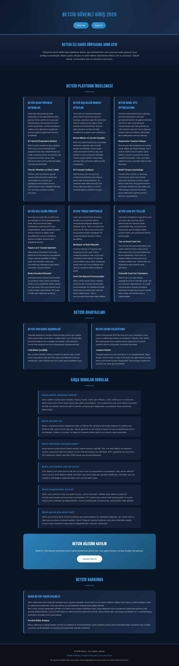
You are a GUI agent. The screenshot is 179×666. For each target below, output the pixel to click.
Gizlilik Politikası (73, 655)
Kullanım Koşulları (90, 655)
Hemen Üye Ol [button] (89, 559)
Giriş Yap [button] (81, 25)
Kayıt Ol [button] (98, 25)
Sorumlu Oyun (105, 655)
